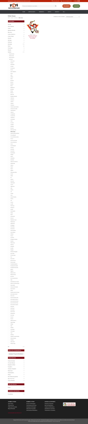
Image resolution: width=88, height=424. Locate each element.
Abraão (9, 24)
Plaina (9, 374)
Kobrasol (10, 42)
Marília (12, 209)
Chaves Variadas (11, 360)
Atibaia (12, 76)
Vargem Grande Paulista (15, 336)
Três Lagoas (13, 331)
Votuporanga (13, 343)
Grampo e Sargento (12, 368)
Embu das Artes (13, 129)
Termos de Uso (11, 405)
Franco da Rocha (14, 142)
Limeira (12, 198)
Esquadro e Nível (11, 364)
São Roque (12, 308)
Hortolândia (13, 152)
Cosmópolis (13, 119)
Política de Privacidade (12, 406)
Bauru (12, 85)
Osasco (12, 235)
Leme (11, 195)
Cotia (11, 120)
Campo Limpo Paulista (14, 106)
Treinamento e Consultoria (50, 410)
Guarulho (12, 149)
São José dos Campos (14, 304)
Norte (50, 12)
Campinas (12, 105)
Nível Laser (10, 370)
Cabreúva (12, 98)
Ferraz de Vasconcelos (15, 136)
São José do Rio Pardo (14, 301)
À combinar (10, 394)
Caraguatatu (13, 113)
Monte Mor (13, 228)
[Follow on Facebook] (74, 1)
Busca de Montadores (49, 405)
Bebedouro (13, 87)
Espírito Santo (11, 53)
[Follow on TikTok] (76, 1)
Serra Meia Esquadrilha (13, 376)
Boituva (12, 92)
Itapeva (12, 165)
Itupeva (12, 179)
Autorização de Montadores (31, 410)
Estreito (9, 38)
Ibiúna (12, 156)
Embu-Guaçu (13, 131)
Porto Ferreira (13, 260)
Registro (12, 271)
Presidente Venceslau (14, 267)
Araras (12, 69)
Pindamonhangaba (14, 251)
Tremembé (12, 329)
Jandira (12, 189)
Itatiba (12, 175)
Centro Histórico (11, 34)
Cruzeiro (12, 122)
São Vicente (13, 311)
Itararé (12, 173)
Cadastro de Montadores (50, 406)
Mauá (12, 214)
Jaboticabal (13, 182)
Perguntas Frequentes (49, 403)
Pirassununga (13, 255)
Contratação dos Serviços (31, 405)
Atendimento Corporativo (50, 408)
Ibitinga (12, 154)
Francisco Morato (14, 140)
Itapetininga (13, 163)
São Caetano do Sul (14, 294)
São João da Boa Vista (14, 297)
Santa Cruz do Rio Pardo (15, 283)
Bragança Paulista (14, 96)
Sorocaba (12, 315)
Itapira (12, 168)
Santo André (13, 288)
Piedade (12, 249)
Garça (12, 143)
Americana (12, 60)
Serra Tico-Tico (11, 378)
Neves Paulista (13, 230)
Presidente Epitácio (14, 264)
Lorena (12, 202)
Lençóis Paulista (13, 196)
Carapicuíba (13, 115)
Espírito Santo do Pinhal (15, 133)
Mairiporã (12, 207)
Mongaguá (12, 225)
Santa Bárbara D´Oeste (15, 281)
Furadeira (10, 366)
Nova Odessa (13, 232)
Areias (9, 28)
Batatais (12, 83)
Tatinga (12, 324)
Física (9, 387)
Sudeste (57, 12)
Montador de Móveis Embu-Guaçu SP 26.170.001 (32, 37)
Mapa (23, 11)
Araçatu (12, 66)
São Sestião (13, 309)
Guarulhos (12, 151)
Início (9, 17)
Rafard (12, 269)
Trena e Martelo (11, 380)
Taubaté (12, 327)
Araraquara (13, 68)
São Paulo (16, 17)
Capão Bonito (13, 110)
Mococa (12, 218)
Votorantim (13, 341)
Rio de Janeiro (11, 57)
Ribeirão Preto (13, 274)
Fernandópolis (13, 135)
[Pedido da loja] (72, 17)
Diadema (12, 126)
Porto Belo (10, 48)
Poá (11, 256)
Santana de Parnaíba (14, 286)
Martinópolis (13, 211)
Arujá (12, 73)
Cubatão (12, 124)
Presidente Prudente (14, 265)
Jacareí (12, 184)
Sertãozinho (13, 313)
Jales (11, 188)
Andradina (12, 64)
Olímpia (12, 233)
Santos (12, 290)
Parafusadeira (11, 372)
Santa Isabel (13, 285)
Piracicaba (12, 253)
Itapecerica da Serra (14, 161)
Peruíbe (12, 248)
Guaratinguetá (13, 145)
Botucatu (12, 94)
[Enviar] (55, 6)
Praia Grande (13, 262)
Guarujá (12, 147)
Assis (11, 75)
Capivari (12, 112)
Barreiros (10, 32)
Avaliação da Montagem (31, 406)
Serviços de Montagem (30, 403)
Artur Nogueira (13, 71)
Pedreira (12, 244)
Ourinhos (12, 237)
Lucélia (12, 204)
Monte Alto (13, 226)
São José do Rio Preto (14, 302)
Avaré (12, 78)
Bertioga (12, 89)
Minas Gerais (11, 55)
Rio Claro (12, 276)
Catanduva (12, 117)
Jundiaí (12, 193)
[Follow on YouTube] (79, 1)
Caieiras (12, 101)
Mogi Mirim (13, 223)
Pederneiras (13, 242)
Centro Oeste (32, 12)
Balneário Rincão (11, 30)
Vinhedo (12, 339)
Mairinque (12, 205)
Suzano (12, 318)
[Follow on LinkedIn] (78, 1)
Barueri (12, 82)
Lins (11, 200)
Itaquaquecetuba (14, 172)
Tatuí (11, 325)
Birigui (12, 91)
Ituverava (12, 181)
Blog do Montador (11, 408)
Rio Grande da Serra (14, 278)
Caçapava (12, 99)
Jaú (11, 191)
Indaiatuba (12, 158)
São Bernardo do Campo (15, 292)
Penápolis (12, 246)
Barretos (12, 80)
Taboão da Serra (13, 320)
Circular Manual (11, 362)
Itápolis (12, 170)
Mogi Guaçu (13, 221)
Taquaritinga (13, 322)
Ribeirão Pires (13, 272)
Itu (11, 177)
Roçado (9, 50)
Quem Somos (10, 403)
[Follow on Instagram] (75, 1)
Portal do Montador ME (56, 421)
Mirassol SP (13, 216)
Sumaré (12, 316)
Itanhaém (12, 159)
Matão (12, 212)
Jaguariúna (13, 186)
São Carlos (12, 295)
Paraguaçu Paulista (14, 239)
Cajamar (12, 103)
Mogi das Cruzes (13, 219)
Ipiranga (9, 40)
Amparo (12, 62)
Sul (64, 12)
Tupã (11, 332)
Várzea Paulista (13, 338)
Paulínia (12, 241)
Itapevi (12, 166)
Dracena (12, 128)
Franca (12, 138)
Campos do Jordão (14, 108)
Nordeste (42, 12)
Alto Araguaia (11, 26)
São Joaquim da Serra (14, 299)
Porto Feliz (12, 258)
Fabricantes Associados (31, 408)
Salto (11, 279)
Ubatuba (12, 334)
